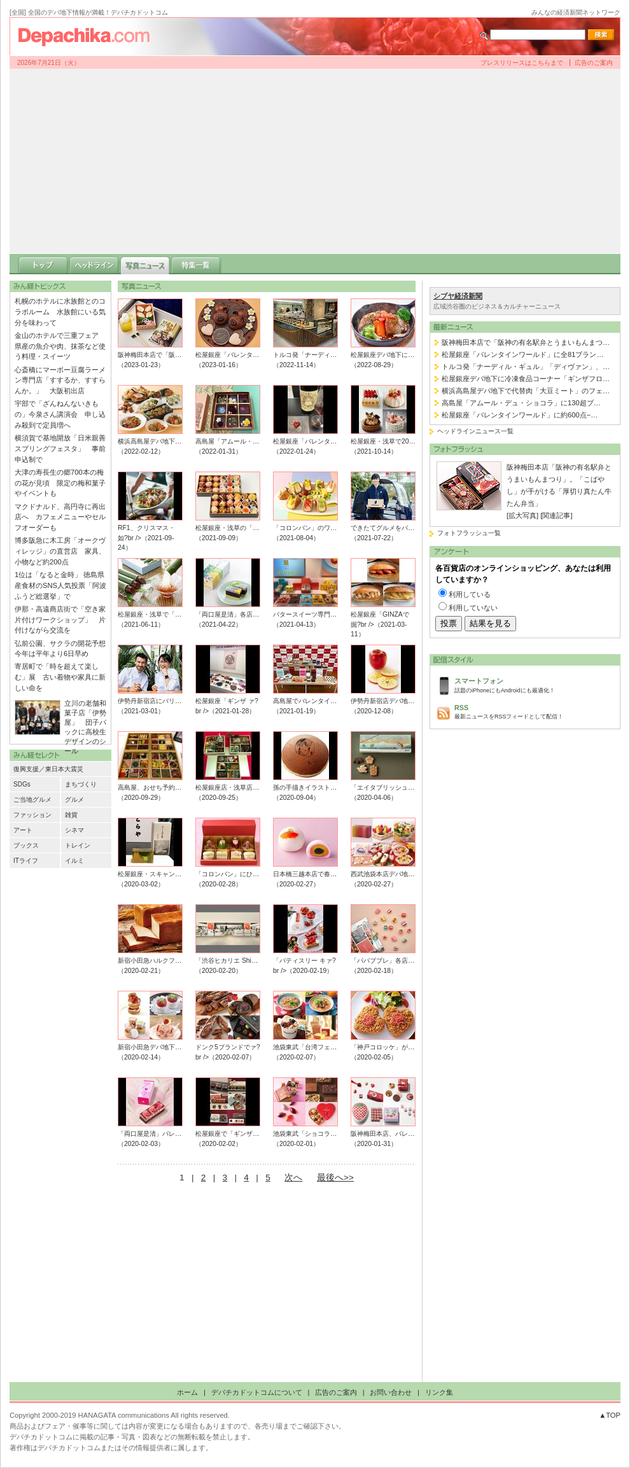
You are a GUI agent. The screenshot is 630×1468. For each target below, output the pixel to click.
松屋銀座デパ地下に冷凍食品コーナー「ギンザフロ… (526, 378)
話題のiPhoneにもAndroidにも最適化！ (533, 684)
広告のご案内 (594, 62)
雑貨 (71, 814)
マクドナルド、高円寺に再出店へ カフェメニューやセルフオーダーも (60, 517)
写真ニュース (145, 264)
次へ (293, 1177)
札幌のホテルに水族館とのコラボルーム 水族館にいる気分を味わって (60, 311)
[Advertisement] (315, 161)
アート (22, 830)
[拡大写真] (522, 515)
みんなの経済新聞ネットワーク (575, 12)
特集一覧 (196, 264)
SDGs (22, 784)
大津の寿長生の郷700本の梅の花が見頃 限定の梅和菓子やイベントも (60, 483)
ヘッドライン (94, 264)
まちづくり (81, 784)
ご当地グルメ (32, 799)
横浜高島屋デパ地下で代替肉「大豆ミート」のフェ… (526, 391)
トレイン (77, 845)
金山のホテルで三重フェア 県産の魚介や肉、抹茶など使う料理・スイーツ (60, 346)
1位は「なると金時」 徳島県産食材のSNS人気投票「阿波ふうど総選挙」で (60, 585)
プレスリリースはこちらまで (521, 62)
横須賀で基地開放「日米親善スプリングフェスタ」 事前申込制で (60, 448)
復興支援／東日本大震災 (48, 768)
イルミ (74, 860)
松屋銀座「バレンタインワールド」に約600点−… (520, 415)
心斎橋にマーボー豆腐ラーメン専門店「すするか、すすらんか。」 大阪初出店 (60, 380)
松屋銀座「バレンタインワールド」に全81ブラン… (523, 354)
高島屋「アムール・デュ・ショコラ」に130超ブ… (521, 403)
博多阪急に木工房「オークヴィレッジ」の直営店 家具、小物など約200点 (60, 551)
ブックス (26, 845)
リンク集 (439, 1392)
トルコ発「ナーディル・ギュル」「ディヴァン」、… (526, 366)
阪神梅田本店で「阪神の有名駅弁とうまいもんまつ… (526, 342)
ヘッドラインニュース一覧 (475, 431)
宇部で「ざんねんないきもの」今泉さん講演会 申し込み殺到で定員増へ (60, 414)
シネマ (74, 830)
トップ (43, 264)
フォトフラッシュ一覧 (469, 532)
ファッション (32, 814)
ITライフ (25, 860)
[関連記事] (556, 515)
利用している (470, 594)
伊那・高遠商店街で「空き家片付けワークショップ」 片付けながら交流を (60, 619)
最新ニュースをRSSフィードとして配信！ (533, 711)
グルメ (74, 799)
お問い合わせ (391, 1392)
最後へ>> (335, 1177)
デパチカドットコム (89, 36)
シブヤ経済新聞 (457, 296)
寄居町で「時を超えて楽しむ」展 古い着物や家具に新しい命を (60, 677)
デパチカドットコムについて (256, 1392)
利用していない (473, 608)
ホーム (187, 1392)
